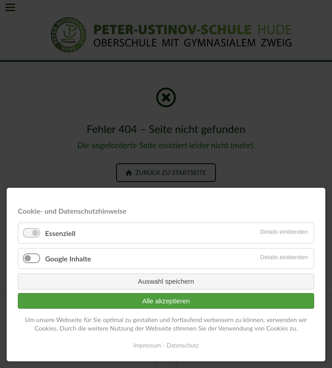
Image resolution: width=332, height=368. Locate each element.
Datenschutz (182, 345)
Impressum (147, 345)
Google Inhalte (68, 258)
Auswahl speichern (166, 281)
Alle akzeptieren (166, 301)
